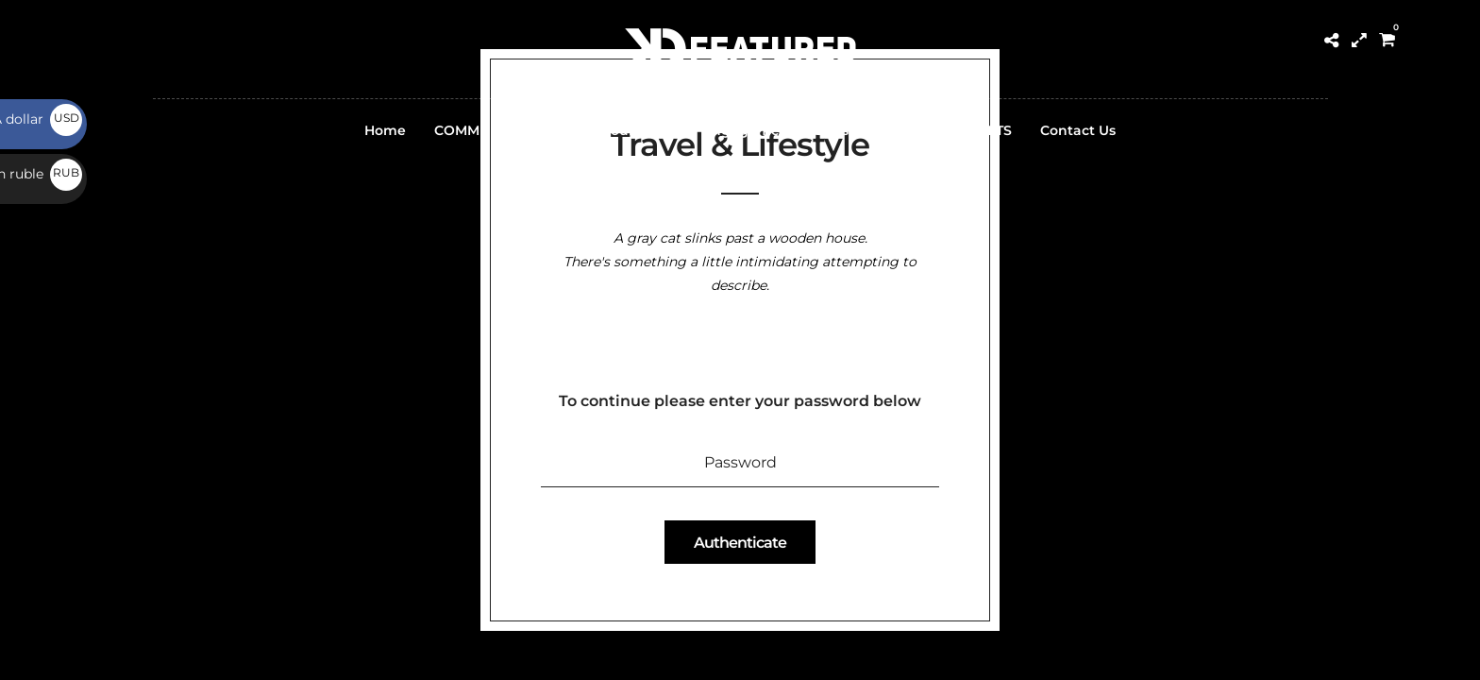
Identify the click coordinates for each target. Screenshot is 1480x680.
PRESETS (981, 130)
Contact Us (1078, 130)
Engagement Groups (776, 130)
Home (385, 130)
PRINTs (900, 130)
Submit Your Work (611, 130)
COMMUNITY (477, 130)
